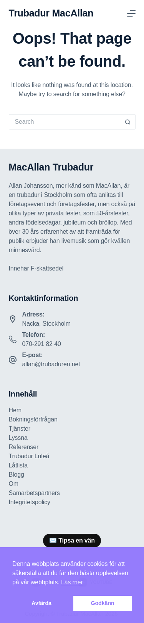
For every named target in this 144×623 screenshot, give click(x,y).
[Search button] (128, 122)
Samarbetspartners (34, 493)
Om (13, 483)
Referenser (24, 447)
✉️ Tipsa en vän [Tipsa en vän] (72, 540)
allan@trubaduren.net (51, 364)
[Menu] (131, 13)
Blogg (16, 474)
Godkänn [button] (102, 603)
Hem (15, 410)
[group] (72, 540)
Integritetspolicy (29, 502)
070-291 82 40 (41, 344)
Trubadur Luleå (29, 456)
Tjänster (20, 428)
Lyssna (18, 437)
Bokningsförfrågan (33, 419)
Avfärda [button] (41, 603)
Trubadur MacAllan (51, 13)
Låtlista (18, 465)
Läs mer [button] (72, 582)
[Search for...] (64, 122)
